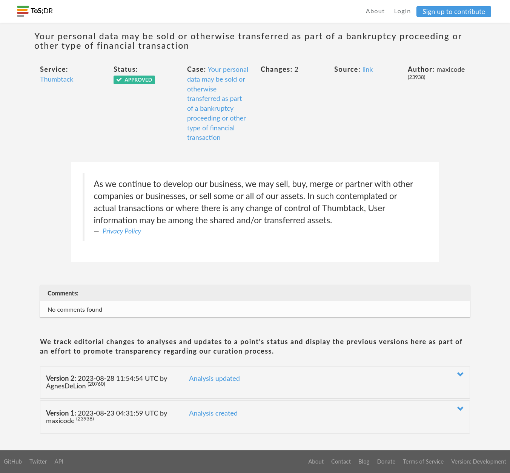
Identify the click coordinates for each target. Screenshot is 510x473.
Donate (386, 461)
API (58, 461)
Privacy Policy (122, 231)
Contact (341, 461)
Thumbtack (56, 79)
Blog (363, 461)
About (375, 10)
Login (402, 10)
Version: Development (478, 461)
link (368, 69)
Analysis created (213, 413)
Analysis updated (214, 378)
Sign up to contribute (453, 11)
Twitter (38, 461)
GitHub (13, 461)
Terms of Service (423, 461)
